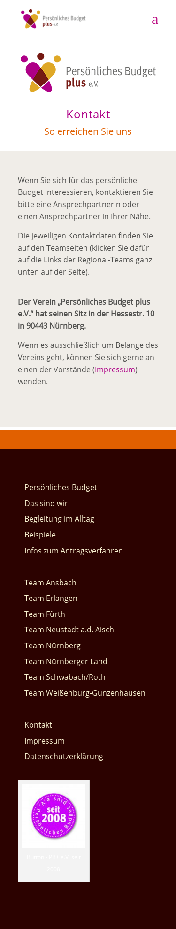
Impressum (115, 369)
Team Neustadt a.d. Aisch (69, 629)
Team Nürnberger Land (65, 661)
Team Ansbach (50, 582)
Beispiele (40, 535)
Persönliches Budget (60, 487)
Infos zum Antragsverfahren (73, 550)
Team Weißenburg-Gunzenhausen (84, 693)
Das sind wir (46, 503)
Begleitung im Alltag (59, 519)
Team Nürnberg (52, 645)
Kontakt (38, 725)
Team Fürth (44, 614)
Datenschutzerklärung (63, 756)
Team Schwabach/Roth (65, 677)
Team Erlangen (50, 598)
